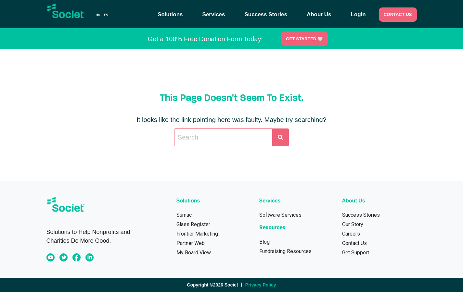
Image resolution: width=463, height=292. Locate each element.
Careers (351, 234)
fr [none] (106, 14)
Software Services (280, 215)
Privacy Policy (260, 284)
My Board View (193, 252)
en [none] (98, 14)
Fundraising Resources (285, 251)
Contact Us (354, 243)
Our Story (352, 224)
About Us (319, 15)
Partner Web (190, 243)
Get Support (355, 252)
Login (358, 15)
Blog (264, 242)
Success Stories (266, 15)
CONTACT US (398, 14)
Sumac (184, 215)
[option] (105, 14)
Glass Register (193, 224)
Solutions (170, 15)
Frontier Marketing (197, 234)
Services (213, 15)
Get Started (304, 38)
